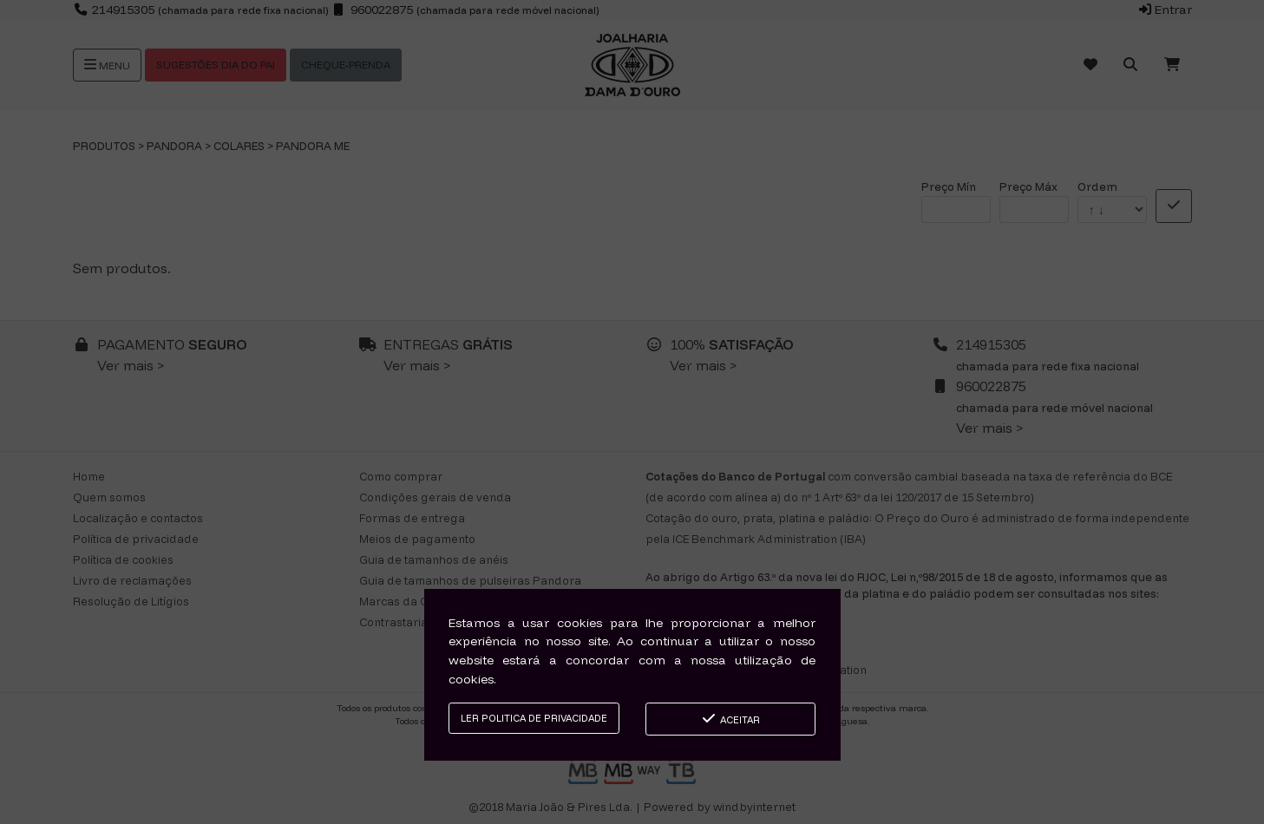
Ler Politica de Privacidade (534, 718)
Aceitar (730, 718)
